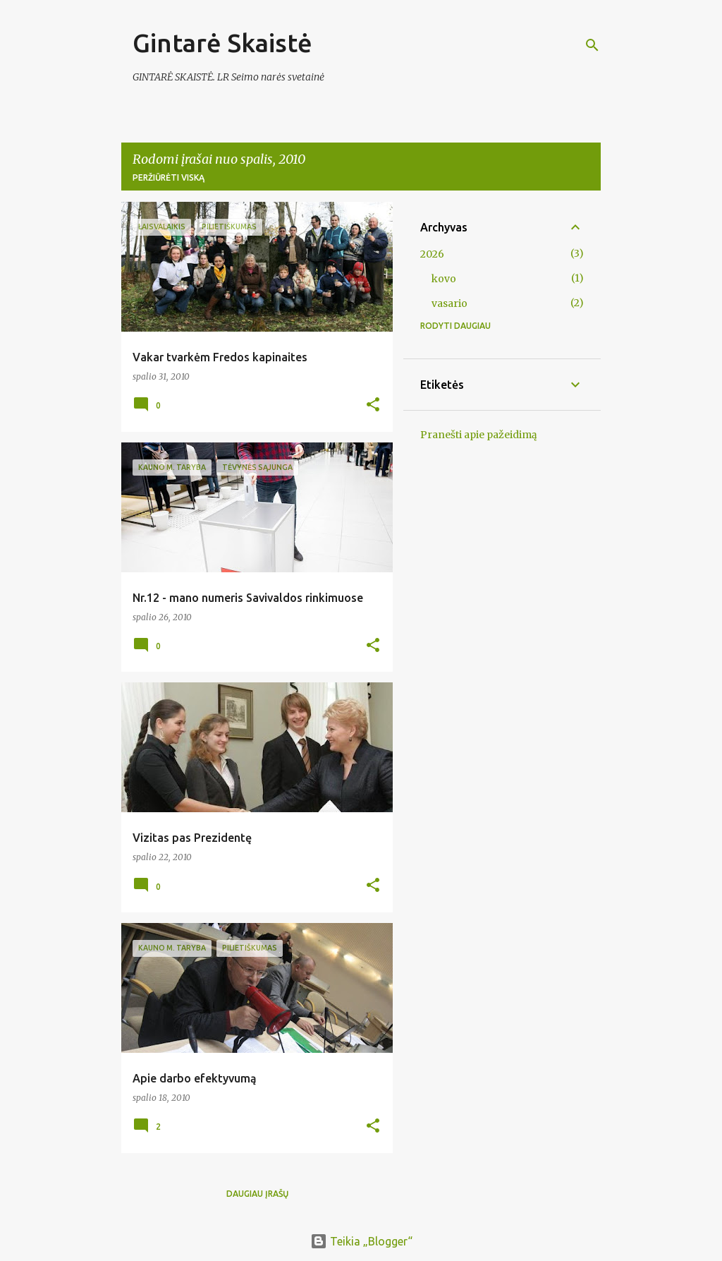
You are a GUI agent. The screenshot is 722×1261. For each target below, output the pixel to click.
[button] (373, 405)
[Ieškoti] (592, 45)
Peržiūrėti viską (168, 177)
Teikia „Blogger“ (361, 1241)
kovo (444, 278)
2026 (432, 254)
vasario (449, 303)
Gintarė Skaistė (222, 42)
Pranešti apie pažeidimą (478, 434)
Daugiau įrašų (257, 1193)
